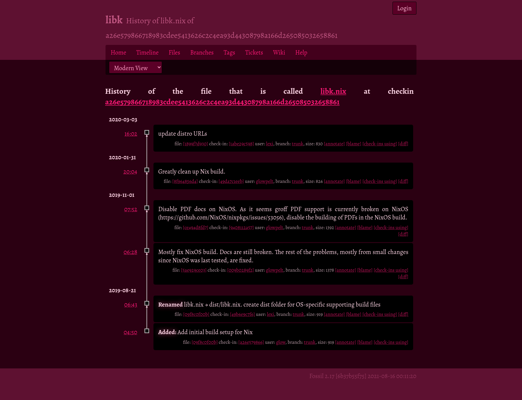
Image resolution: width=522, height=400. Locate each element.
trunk (297, 143)
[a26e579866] (251, 342)
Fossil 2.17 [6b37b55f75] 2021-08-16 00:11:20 (362, 376)
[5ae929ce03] (194, 270)
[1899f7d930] (195, 143)
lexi (269, 143)
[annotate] (334, 143)
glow (280, 342)
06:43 (130, 304)
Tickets (254, 52)
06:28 (130, 252)
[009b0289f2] (240, 270)
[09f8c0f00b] (196, 314)
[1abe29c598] (241, 143)
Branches (202, 52)
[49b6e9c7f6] (242, 314)
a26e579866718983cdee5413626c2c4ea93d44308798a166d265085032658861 (222, 101)
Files (174, 52)
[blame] (354, 143)
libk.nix (333, 91)
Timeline (147, 52)
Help (301, 52)
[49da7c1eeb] (231, 181)
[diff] (403, 143)
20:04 (130, 171)
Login (404, 8)
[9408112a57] (241, 227)
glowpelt (264, 181)
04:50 (130, 332)
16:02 (131, 133)
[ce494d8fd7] (195, 227)
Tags (229, 52)
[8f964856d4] (185, 181)
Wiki (279, 52)
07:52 (130, 209)
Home (118, 52)
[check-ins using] (379, 143)
